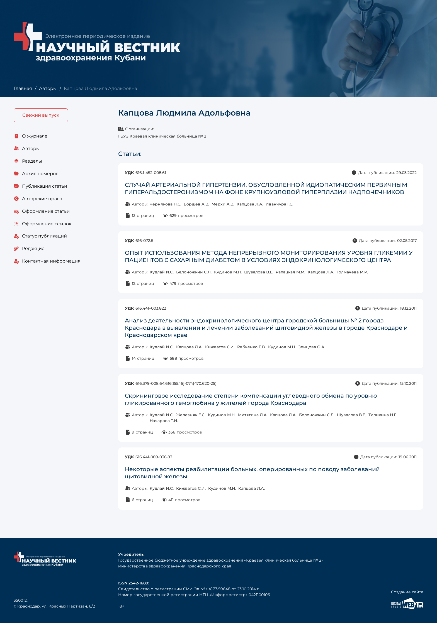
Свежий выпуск (40, 115)
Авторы (48, 88)
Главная (23, 88)
